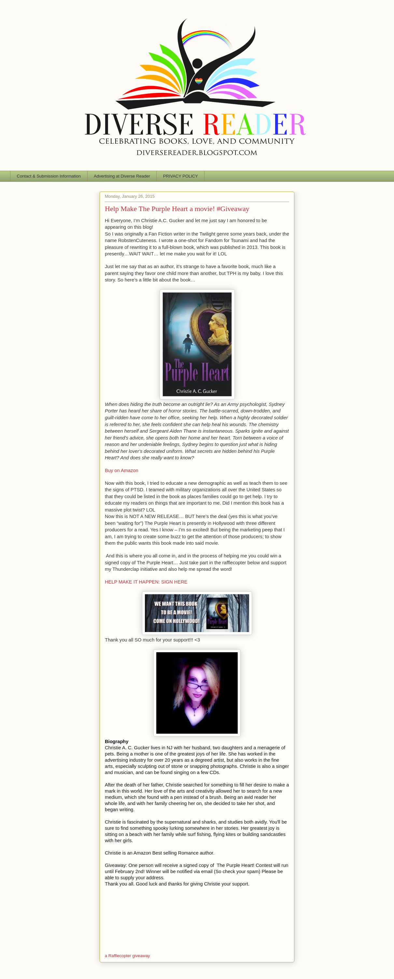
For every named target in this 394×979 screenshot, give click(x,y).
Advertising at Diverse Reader (122, 176)
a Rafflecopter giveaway (127, 955)
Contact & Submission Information (49, 176)
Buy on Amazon (121, 470)
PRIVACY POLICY (180, 176)
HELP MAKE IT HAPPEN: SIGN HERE (146, 581)
